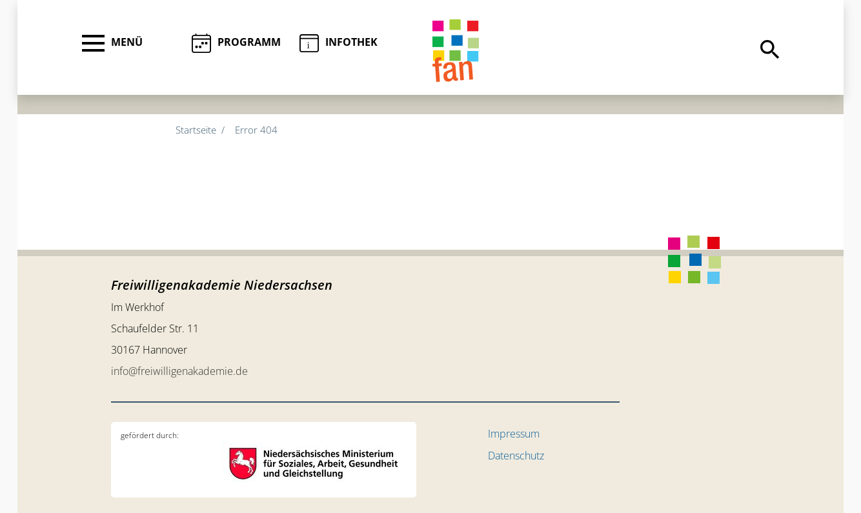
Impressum (514, 434)
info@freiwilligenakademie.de (179, 371)
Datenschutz (516, 455)
